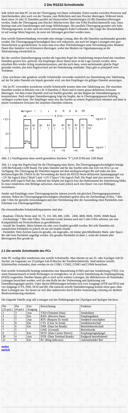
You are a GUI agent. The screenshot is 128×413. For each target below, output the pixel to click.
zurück (5, 349)
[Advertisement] (64, 379)
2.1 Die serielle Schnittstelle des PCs (26, 250)
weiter (5, 346)
